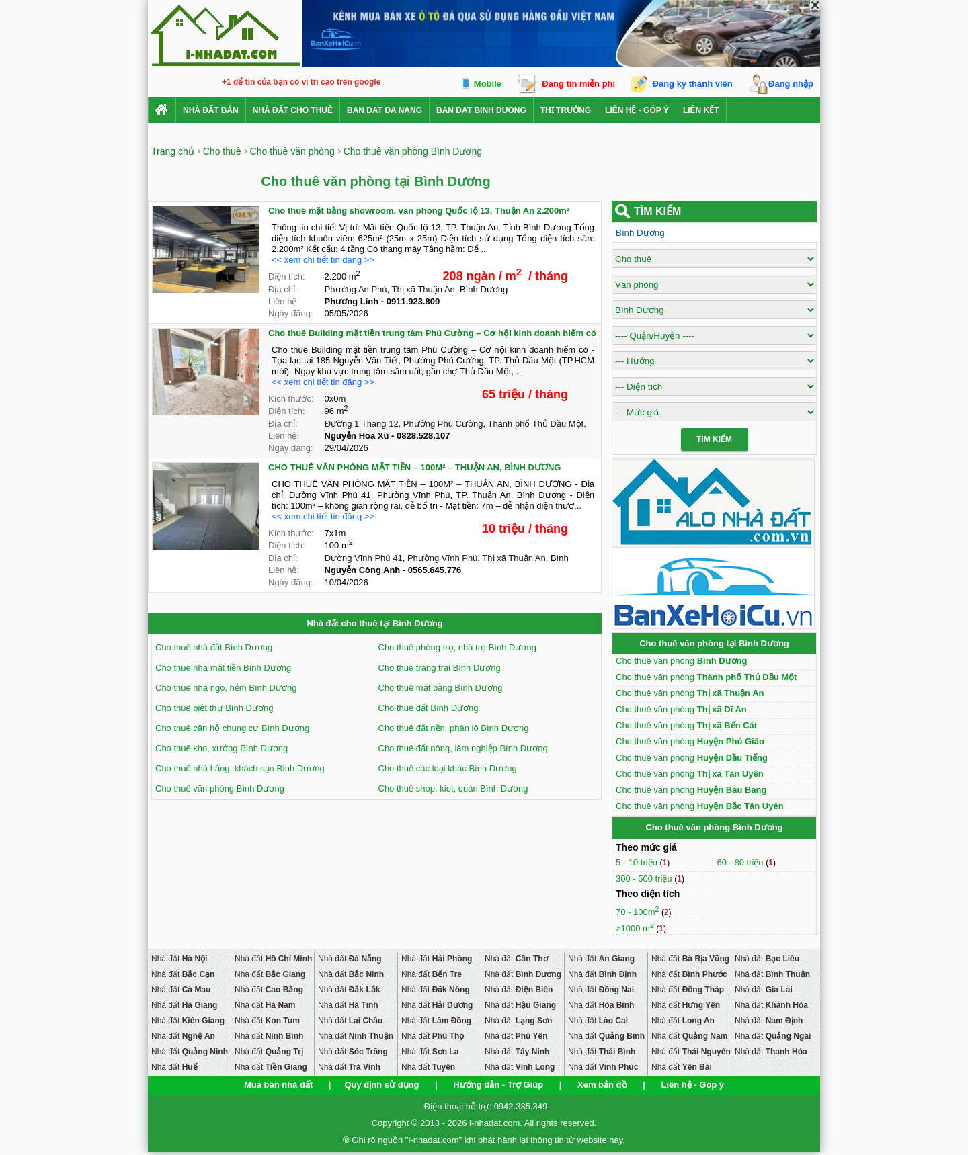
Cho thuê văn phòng (681, 661)
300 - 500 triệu (645, 878)
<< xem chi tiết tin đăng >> (323, 260)
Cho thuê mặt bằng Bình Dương (440, 688)
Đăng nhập (790, 84)
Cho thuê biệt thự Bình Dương (214, 708)
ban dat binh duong (481, 110)
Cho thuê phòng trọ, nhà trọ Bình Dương (457, 647)
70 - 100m (637, 912)
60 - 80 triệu (741, 862)
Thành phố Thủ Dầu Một (535, 424)
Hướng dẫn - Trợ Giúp (498, 1085)
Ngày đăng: (290, 313)
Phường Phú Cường (443, 424)
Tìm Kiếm (714, 439)
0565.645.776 (435, 570)
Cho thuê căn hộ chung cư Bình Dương (232, 728)
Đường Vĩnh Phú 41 (364, 558)
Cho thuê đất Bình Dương (428, 708)
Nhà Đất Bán (211, 110)
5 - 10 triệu (638, 862)
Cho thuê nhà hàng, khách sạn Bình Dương (240, 768)
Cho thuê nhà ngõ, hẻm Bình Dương (225, 688)
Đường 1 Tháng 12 (362, 424)
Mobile (487, 84)
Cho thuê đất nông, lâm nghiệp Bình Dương (463, 748)
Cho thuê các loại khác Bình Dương (447, 768)
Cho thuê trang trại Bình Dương (439, 667)
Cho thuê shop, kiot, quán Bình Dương (453, 788)
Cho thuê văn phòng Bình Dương (219, 788)
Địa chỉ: (283, 289)
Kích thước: (291, 399)
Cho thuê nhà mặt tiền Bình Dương (223, 667)
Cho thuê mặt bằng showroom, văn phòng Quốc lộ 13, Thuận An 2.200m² (418, 211)
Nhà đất (179, 959)
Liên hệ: (283, 301)
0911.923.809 (413, 301)
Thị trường (565, 110)
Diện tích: (286, 276)
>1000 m (635, 928)
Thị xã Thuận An (423, 289)
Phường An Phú (356, 289)
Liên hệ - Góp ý (637, 110)
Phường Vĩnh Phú (442, 558)
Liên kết (701, 110)
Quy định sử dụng (381, 1085)
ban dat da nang (384, 110)
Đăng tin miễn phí (578, 84)
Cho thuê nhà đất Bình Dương (213, 647)
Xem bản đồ (602, 1085)
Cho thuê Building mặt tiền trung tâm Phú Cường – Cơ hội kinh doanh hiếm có (432, 333)
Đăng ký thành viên (693, 84)
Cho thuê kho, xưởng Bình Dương (221, 748)
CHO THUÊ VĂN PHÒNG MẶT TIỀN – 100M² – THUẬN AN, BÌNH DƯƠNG (414, 467)
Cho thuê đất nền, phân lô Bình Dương (453, 728)
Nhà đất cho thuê (293, 110)
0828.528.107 (423, 436)
